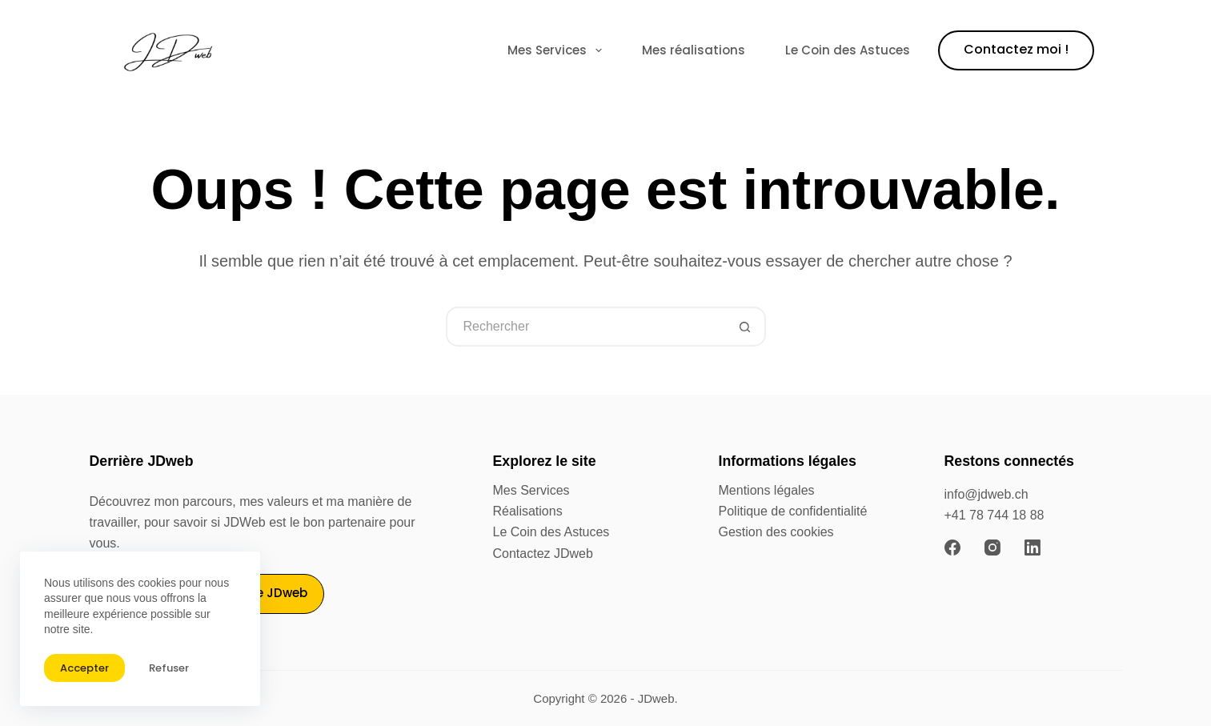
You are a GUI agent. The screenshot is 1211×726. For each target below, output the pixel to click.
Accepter (84, 668)
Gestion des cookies (776, 532)
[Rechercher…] (586, 327)
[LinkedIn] (1033, 547)
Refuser (169, 668)
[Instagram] (992, 547)
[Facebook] (952, 547)
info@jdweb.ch (986, 494)
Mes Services (557, 50)
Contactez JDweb (543, 553)
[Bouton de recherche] (746, 327)
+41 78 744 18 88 (994, 515)
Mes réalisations (693, 50)
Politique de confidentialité (793, 511)
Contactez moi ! (1016, 49)
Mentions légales (767, 490)
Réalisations (528, 511)
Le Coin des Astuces (847, 50)
